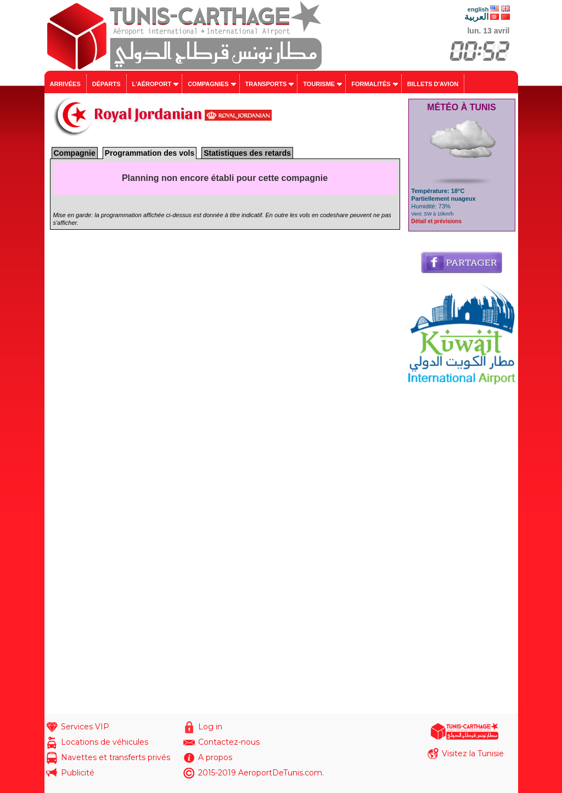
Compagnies (208, 84)
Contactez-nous (229, 742)
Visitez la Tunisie (473, 753)
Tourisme (319, 84)
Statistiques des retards (247, 153)
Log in (210, 727)
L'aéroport (152, 84)
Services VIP (85, 727)
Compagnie (74, 153)
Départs (106, 84)
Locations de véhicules (104, 742)
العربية (476, 16)
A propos (215, 757)
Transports (266, 84)
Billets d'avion (432, 84)
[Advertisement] (461, 548)
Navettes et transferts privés (115, 757)
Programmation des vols (149, 153)
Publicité (77, 773)
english (478, 9)
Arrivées (65, 84)
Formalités (371, 84)
